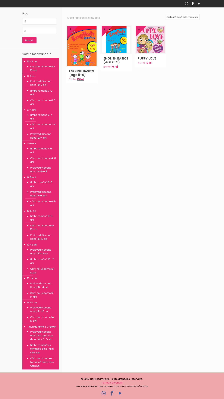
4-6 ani (31, 143)
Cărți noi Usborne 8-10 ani (42, 227)
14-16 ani (32, 302)
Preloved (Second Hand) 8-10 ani (40, 237)
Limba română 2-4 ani (41, 116)
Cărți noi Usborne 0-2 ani (43, 102)
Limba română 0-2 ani (41, 92)
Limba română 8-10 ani (41, 218)
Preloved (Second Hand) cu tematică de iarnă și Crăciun (41, 335)
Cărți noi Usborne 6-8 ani (43, 203)
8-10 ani (31, 211)
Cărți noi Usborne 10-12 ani (42, 270)
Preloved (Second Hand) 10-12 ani (40, 251)
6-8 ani (31, 177)
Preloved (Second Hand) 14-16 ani (40, 309)
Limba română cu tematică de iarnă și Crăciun (42, 348)
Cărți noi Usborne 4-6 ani (43, 160)
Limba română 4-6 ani (41, 150)
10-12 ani (32, 244)
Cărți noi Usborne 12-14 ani (42, 294)
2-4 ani (31, 110)
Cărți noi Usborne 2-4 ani (43, 126)
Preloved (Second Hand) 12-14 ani (40, 285)
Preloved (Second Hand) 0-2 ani (40, 83)
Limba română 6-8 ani (41, 184)
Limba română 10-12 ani (42, 261)
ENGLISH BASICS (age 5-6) (81, 73)
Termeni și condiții (111, 382)
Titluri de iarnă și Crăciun (41, 326)
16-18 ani (32, 61)
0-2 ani (31, 76)
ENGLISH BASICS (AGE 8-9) (115, 60)
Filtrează (29, 40)
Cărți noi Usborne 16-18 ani (42, 68)
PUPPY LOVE (147, 58)
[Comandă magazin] (182, 17)
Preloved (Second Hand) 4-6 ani (40, 169)
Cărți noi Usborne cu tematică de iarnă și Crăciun (42, 362)
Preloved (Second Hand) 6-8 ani (40, 193)
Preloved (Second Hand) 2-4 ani (40, 135)
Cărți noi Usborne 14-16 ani (42, 319)
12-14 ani (32, 278)
